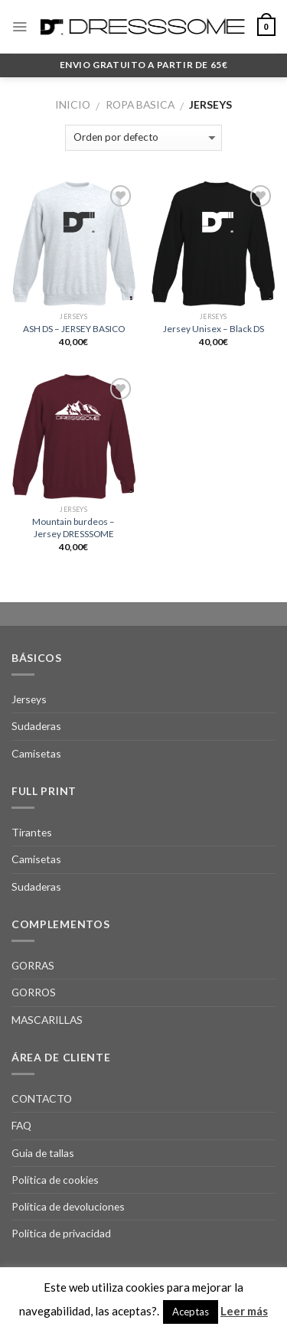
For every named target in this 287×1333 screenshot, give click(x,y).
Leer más (244, 1311)
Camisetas (36, 753)
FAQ (21, 1125)
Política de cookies (55, 1179)
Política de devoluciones (68, 1206)
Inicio (72, 104)
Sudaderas (36, 725)
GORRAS (32, 965)
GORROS (33, 992)
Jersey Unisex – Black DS (213, 328)
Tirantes (31, 832)
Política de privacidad (61, 1233)
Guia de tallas (42, 1152)
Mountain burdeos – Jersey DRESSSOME (73, 527)
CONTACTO (41, 1098)
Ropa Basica (140, 104)
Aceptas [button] (190, 1311)
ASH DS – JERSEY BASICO (74, 328)
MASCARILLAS (47, 1019)
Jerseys (29, 699)
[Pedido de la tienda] (143, 138)
